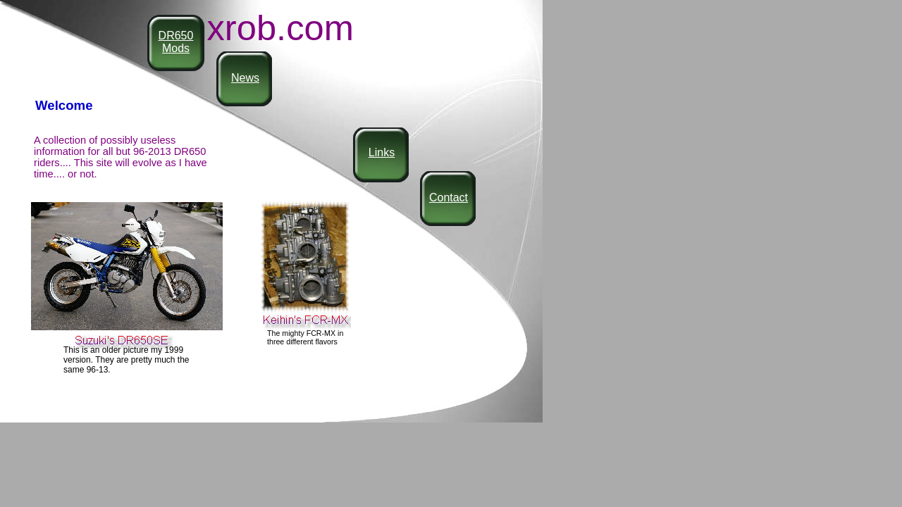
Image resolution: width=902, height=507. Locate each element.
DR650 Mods (176, 42)
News (245, 78)
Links (382, 152)
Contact (448, 198)
